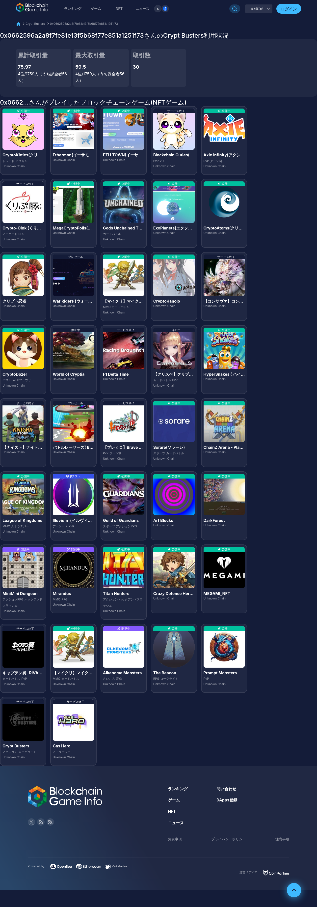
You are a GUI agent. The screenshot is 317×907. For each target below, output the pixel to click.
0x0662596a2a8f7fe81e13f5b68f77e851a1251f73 (84, 24)
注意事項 (282, 839)
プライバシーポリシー (228, 839)
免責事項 (175, 839)
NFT (119, 8)
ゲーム (96, 8)
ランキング (72, 8)
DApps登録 (226, 799)
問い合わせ (226, 788)
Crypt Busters (35, 24)
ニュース (176, 822)
